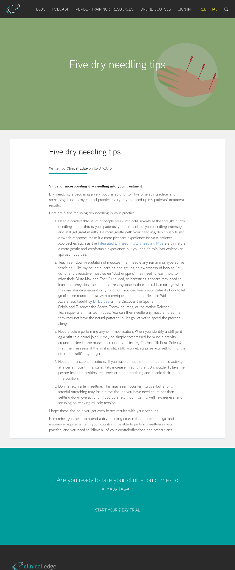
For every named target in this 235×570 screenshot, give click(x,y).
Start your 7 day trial (117, 510)
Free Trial (208, 9)
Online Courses (155, 9)
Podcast (60, 9)
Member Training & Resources (105, 9)
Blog (40, 9)
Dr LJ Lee (101, 301)
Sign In (184, 9)
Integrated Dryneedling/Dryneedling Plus (130, 243)
